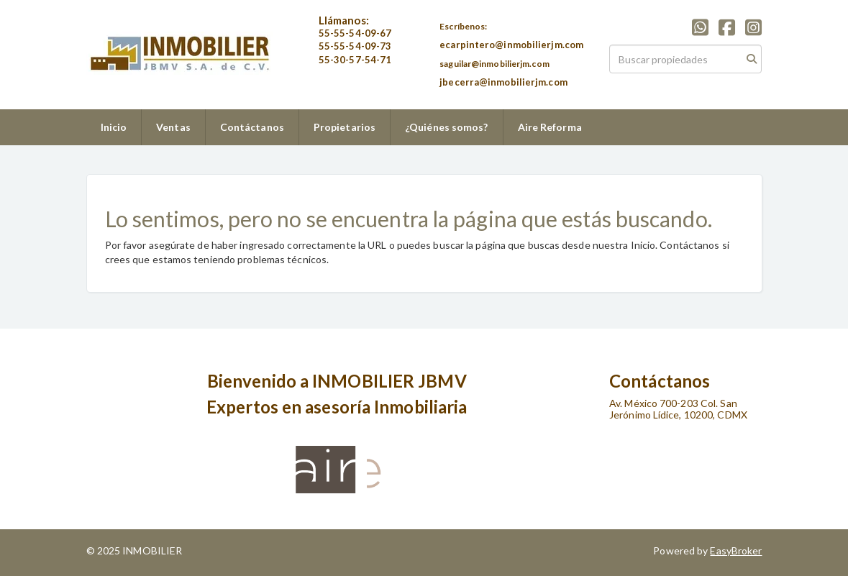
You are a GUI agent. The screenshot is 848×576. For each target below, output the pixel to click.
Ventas (173, 127)
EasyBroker (736, 550)
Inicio (114, 127)
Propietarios (344, 127)
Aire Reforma (550, 127)
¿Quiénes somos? (446, 127)
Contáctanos (252, 127)
